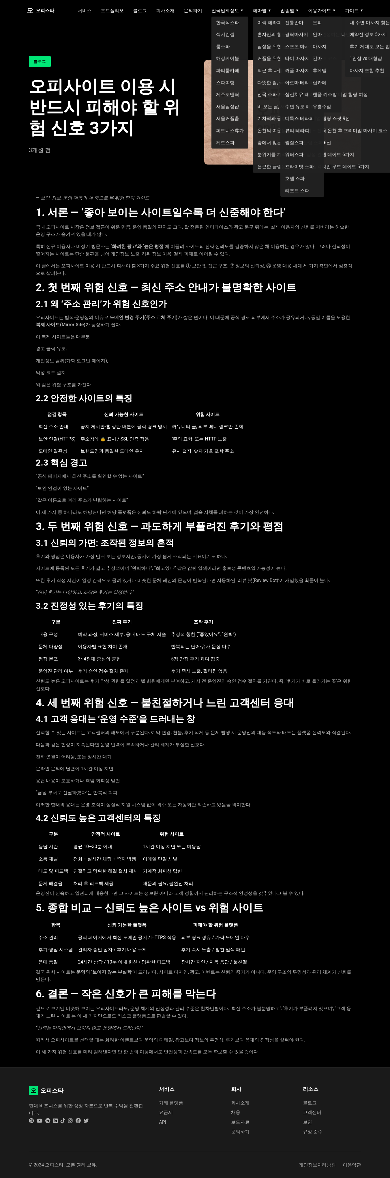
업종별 (289, 10)
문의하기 (193, 10)
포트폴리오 (112, 10)
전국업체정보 (227, 10)
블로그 (140, 10)
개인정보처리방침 (317, 1165)
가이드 (354, 10)
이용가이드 (322, 10)
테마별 (262, 10)
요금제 (166, 1112)
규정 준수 (312, 1131)
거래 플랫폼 (171, 1103)
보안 (307, 1122)
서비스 (84, 10)
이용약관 (352, 1165)
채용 (235, 1112)
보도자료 (240, 1122)
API (162, 1122)
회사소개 (165, 10)
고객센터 (312, 1112)
